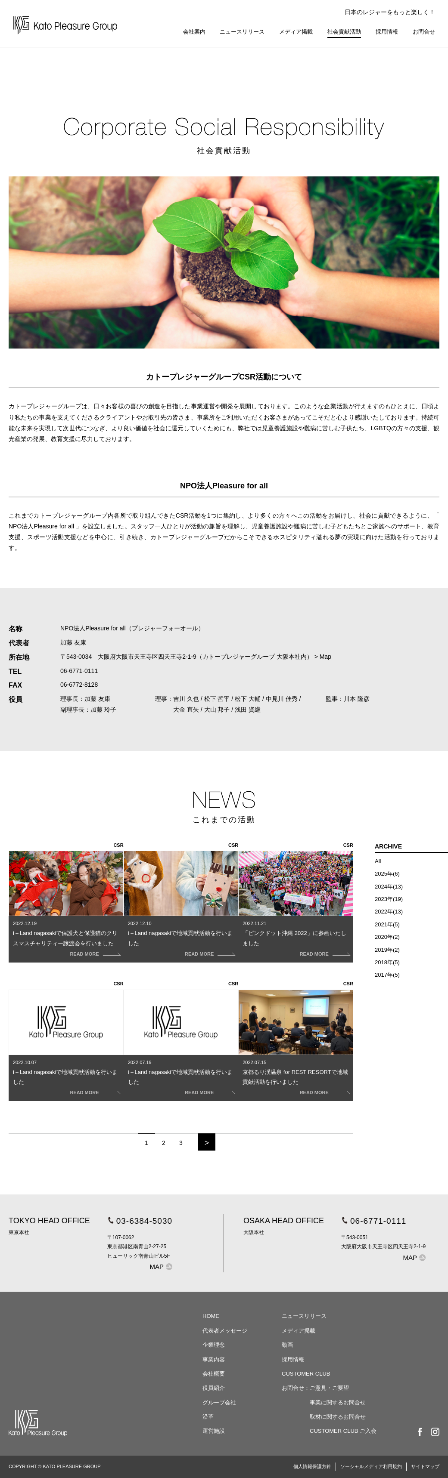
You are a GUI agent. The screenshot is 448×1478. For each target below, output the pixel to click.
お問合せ (424, 31)
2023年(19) (389, 899)
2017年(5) (387, 975)
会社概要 (213, 1373)
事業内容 (213, 1359)
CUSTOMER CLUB (306, 1373)
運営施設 (213, 1431)
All (378, 861)
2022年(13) (389, 911)
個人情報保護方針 (312, 1466)
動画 (287, 1345)
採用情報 (387, 31)
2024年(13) (389, 886)
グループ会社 (219, 1402)
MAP (157, 1266)
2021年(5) (387, 924)
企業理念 (213, 1345)
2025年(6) (387, 873)
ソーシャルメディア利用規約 (371, 1466)
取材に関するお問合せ (338, 1416)
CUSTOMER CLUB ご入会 (343, 1431)
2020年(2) (387, 937)
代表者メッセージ (224, 1330)
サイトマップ (425, 1466)
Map (325, 656)
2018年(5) (387, 962)
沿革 (208, 1416)
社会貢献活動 (344, 31)
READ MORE (84, 954)
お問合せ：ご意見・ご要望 (315, 1388)
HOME (210, 1316)
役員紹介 (213, 1388)
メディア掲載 (296, 31)
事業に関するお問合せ (338, 1402)
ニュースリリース (242, 31)
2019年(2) (387, 950)
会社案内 (194, 31)
